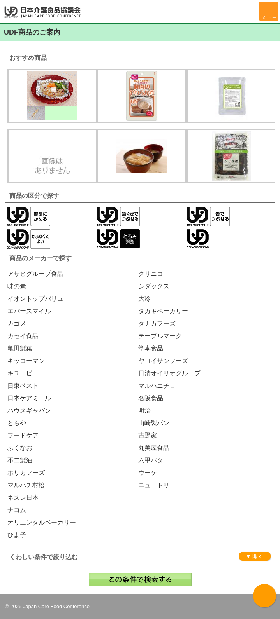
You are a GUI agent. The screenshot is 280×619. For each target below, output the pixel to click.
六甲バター (153, 460)
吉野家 (147, 435)
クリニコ (150, 273)
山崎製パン (153, 423)
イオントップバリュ (35, 298)
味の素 (16, 286)
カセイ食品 (23, 336)
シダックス (153, 286)
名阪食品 (150, 398)
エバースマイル (29, 311)
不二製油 (19, 460)
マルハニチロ (157, 385)
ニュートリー (157, 485)
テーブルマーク (160, 336)
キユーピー (23, 373)
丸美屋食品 (153, 448)
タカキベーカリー (163, 311)
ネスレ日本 (23, 497)
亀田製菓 (19, 348)
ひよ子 (16, 535)
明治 (144, 410)
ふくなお (19, 448)
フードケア (23, 435)
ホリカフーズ (26, 472)
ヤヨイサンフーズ (163, 360)
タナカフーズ (157, 323)
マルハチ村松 (26, 485)
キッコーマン (26, 360)
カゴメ (16, 323)
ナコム (16, 510)
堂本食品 (150, 348)
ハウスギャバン (29, 410)
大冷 (144, 298)
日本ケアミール (29, 398)
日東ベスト (23, 385)
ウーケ (147, 472)
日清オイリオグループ (169, 373)
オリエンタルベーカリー (41, 522)
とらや (16, 423)
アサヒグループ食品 (35, 273)
